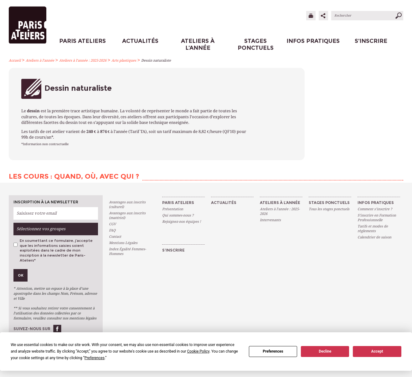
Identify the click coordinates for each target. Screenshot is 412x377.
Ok (20, 275)
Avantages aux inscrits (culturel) (127, 204)
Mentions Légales (123, 243)
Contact (115, 237)
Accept (377, 351)
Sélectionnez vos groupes (41, 229)
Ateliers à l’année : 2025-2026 (82, 61)
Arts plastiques (123, 61)
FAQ (112, 230)
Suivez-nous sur (31, 328)
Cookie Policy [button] (198, 351)
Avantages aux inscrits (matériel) (127, 215)
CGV (112, 224)
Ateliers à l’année (40, 61)
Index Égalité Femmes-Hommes (127, 251)
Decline (325, 351)
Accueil (15, 61)
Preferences (273, 351)
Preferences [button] (95, 358)
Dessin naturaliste (156, 61)
